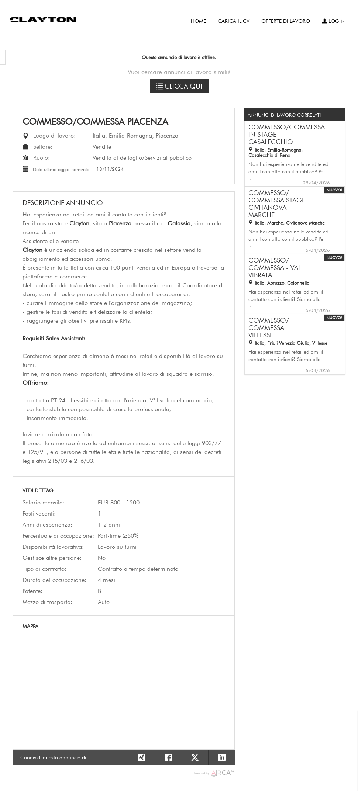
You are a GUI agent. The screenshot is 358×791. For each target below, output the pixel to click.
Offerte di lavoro (285, 21)
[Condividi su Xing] (141, 757)
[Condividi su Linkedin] (221, 757)
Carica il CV (233, 21)
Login (333, 21)
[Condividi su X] (195, 757)
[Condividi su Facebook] (168, 757)
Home (198, 21)
